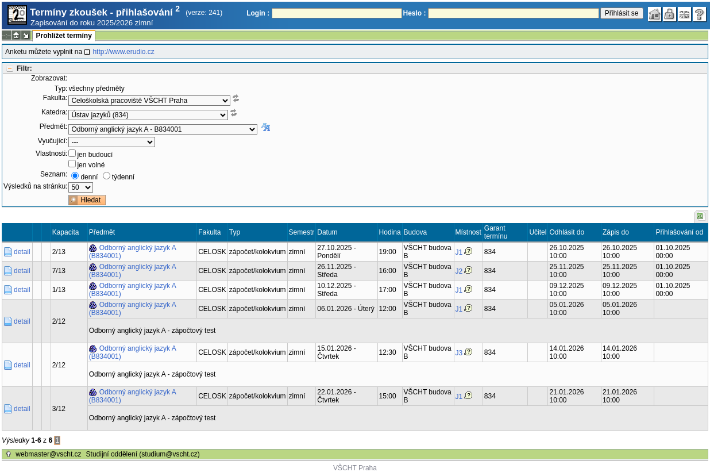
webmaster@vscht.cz (48, 454)
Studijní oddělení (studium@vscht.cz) (143, 454)
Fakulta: (55, 98)
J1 (459, 252)
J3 (459, 353)
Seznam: (53, 174)
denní (89, 177)
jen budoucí (95, 155)
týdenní (123, 177)
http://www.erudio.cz (123, 52)
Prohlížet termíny (63, 36)
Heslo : (414, 13)
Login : (257, 13)
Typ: (61, 89)
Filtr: (24, 68)
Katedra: (54, 112)
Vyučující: (53, 141)
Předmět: (54, 126)
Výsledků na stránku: (35, 186)
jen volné (91, 165)
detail (22, 252)
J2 (459, 271)
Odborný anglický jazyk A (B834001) (132, 252)
